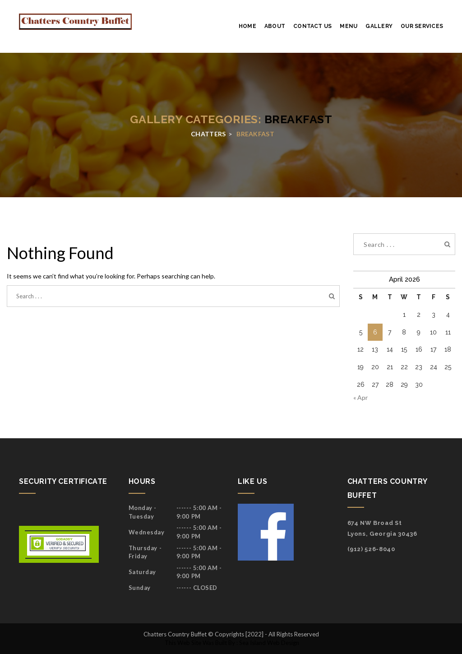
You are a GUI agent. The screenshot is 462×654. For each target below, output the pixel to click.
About (274, 26)
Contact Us (312, 26)
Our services (422, 26)
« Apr (360, 397)
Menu (348, 26)
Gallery (379, 26)
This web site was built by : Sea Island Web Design (231, 642)
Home (247, 26)
